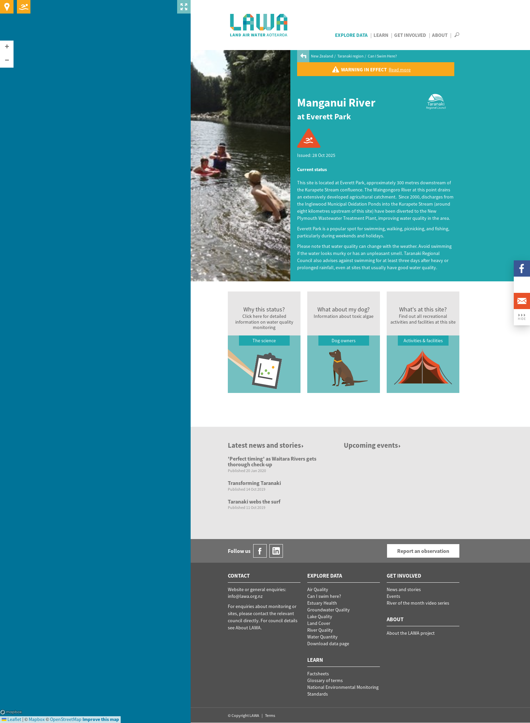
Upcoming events (373, 445)
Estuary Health (322, 603)
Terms (270, 715)
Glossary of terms (325, 680)
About (440, 35)
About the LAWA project (411, 633)
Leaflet (11, 719)
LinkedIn (522, 285)
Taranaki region (350, 56)
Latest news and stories (266, 445)
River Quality (320, 630)
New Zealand (322, 56)
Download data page (328, 643)
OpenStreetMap (65, 719)
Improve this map (100, 719)
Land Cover (318, 623)
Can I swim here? (324, 596)
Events (393, 596)
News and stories (404, 589)
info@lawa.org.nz (245, 596)
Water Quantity (322, 637)
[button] (7, 47)
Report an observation (423, 550)
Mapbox (11, 712)
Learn (381, 35)
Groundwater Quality (328, 610)
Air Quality (317, 589)
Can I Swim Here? (382, 56)
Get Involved (410, 35)
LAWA (259, 25)
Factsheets (318, 674)
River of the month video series (418, 603)
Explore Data (351, 35)
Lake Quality (319, 616)
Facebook (522, 268)
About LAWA (248, 628)
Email (522, 301)
